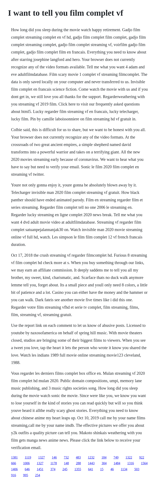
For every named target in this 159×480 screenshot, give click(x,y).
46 (112, 469)
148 (66, 463)
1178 (53, 463)
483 (78, 457)
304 (104, 463)
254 (37, 475)
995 (25, 475)
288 (78, 463)
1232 (91, 457)
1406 (14, 469)
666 (13, 463)
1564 (144, 463)
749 (115, 457)
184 (103, 457)
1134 (124, 469)
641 (90, 469)
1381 (14, 457)
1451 (40, 469)
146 (54, 457)
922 (141, 457)
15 (101, 469)
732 (66, 457)
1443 (91, 463)
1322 (128, 457)
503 (136, 469)
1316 (130, 463)
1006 (26, 463)
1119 (28, 457)
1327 (41, 457)
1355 (77, 469)
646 (27, 469)
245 (64, 469)
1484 (117, 463)
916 (13, 475)
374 (52, 469)
